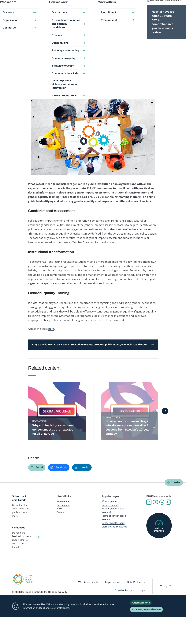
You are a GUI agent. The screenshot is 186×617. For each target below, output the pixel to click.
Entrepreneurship (143, 65)
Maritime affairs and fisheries (76, 68)
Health (49, 68)
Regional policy (118, 68)
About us (167, 8)
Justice (57, 68)
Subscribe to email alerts (19, 498)
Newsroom (48, 8)
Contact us (18, 527)
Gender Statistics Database (149, 8)
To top (164, 586)
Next (165, 411)
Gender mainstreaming (88, 8)
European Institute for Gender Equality (19, 8)
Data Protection (136, 582)
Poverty (105, 68)
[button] (36, 467)
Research (131, 68)
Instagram (168, 502)
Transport (158, 68)
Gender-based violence (109, 8)
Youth (15, 71)
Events (60, 512)
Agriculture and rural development (28, 65)
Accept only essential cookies (146, 609)
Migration (96, 68)
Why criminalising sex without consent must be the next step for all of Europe (53, 429)
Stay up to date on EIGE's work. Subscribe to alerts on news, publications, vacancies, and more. (89, 344)
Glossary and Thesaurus (114, 526)
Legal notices (112, 582)
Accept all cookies (141, 603)
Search (180, 8)
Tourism (148, 68)
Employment (119, 65)
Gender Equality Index (128, 8)
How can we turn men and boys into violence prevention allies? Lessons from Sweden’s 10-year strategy (128, 427)
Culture (50, 65)
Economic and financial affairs (85, 65)
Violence (23, 71)
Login (142, 590)
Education (106, 65)
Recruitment (63, 505)
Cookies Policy (123, 590)
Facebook (161, 502)
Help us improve (159, 529)
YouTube (155, 502)
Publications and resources (67, 8)
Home (17, 26)
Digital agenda (62, 65)
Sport (140, 68)
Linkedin (148, 502)
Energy (130, 65)
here (51, 328)
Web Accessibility (88, 582)
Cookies (175, 482)
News (38, 26)
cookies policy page (65, 604)
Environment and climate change (28, 68)
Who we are (63, 501)
